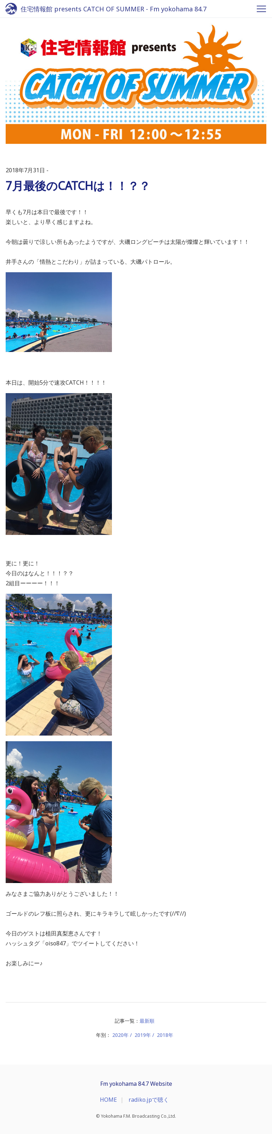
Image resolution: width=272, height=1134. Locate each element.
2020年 (120, 1035)
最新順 (147, 1020)
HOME (108, 1100)
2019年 (143, 1035)
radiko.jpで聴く (149, 1100)
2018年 (165, 1035)
